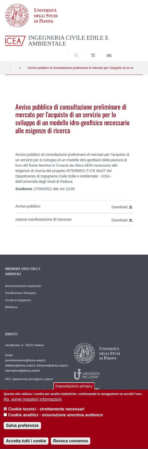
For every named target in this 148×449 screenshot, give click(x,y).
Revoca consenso (70, 442)
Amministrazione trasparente (23, 286)
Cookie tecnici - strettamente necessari (46, 410)
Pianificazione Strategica (20, 292)
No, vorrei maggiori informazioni (33, 400)
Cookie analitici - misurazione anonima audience (55, 416)
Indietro (20, 68)
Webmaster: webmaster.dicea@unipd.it (29, 390)
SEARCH (131, 51)
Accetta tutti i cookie (26, 442)
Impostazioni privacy (74, 387)
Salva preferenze (22, 427)
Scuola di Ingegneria (18, 300)
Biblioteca (11, 307)
